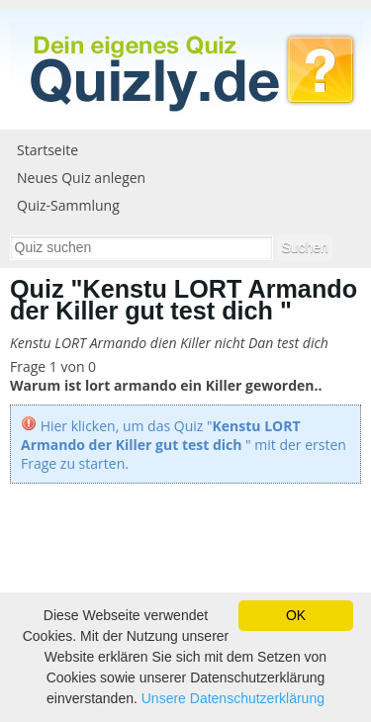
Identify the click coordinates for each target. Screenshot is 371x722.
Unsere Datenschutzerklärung (233, 698)
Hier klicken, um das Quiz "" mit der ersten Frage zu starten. (183, 444)
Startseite (47, 149)
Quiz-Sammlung (68, 205)
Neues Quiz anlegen (81, 177)
